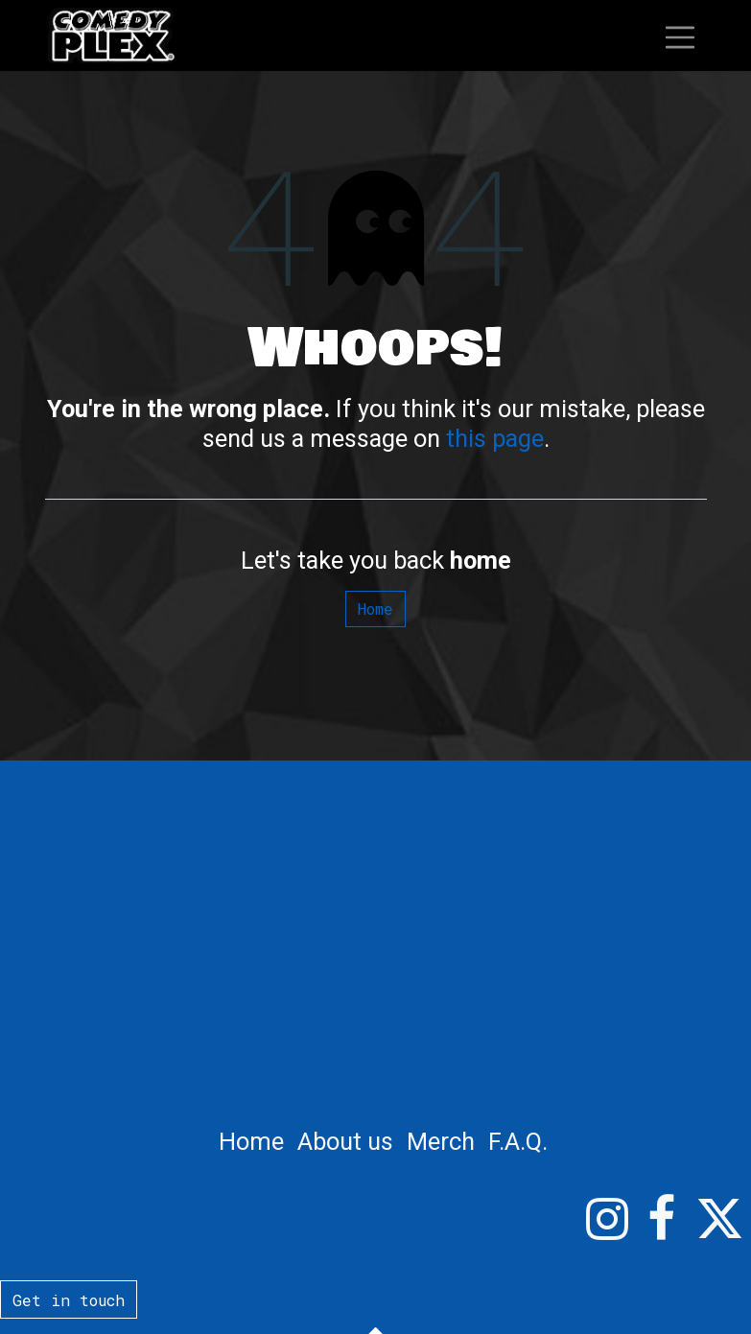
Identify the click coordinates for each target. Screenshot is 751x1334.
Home (375, 608)
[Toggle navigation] (680, 35)
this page (495, 438)
